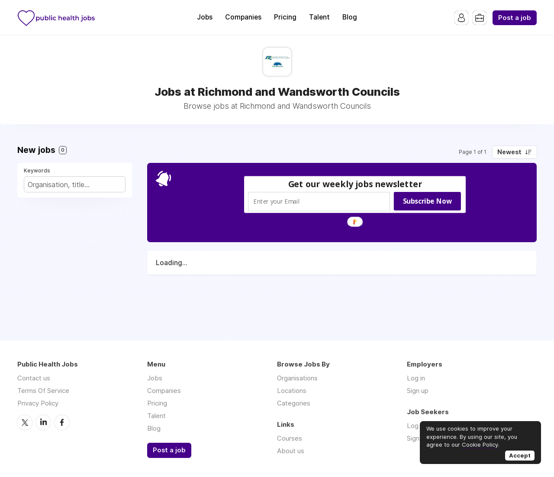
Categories (293, 403)
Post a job (514, 18)
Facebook (62, 422)
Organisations (297, 378)
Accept (520, 455)
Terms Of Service (43, 390)
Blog (349, 17)
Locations (291, 390)
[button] (355, 184)
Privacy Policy (37, 403)
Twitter (24, 422)
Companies (243, 17)
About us (290, 451)
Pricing (285, 17)
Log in (416, 378)
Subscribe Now (427, 201)
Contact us (33, 378)
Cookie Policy (480, 444)
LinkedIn (43, 422)
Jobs (205, 17)
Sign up (417, 390)
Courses (289, 438)
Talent (319, 17)
